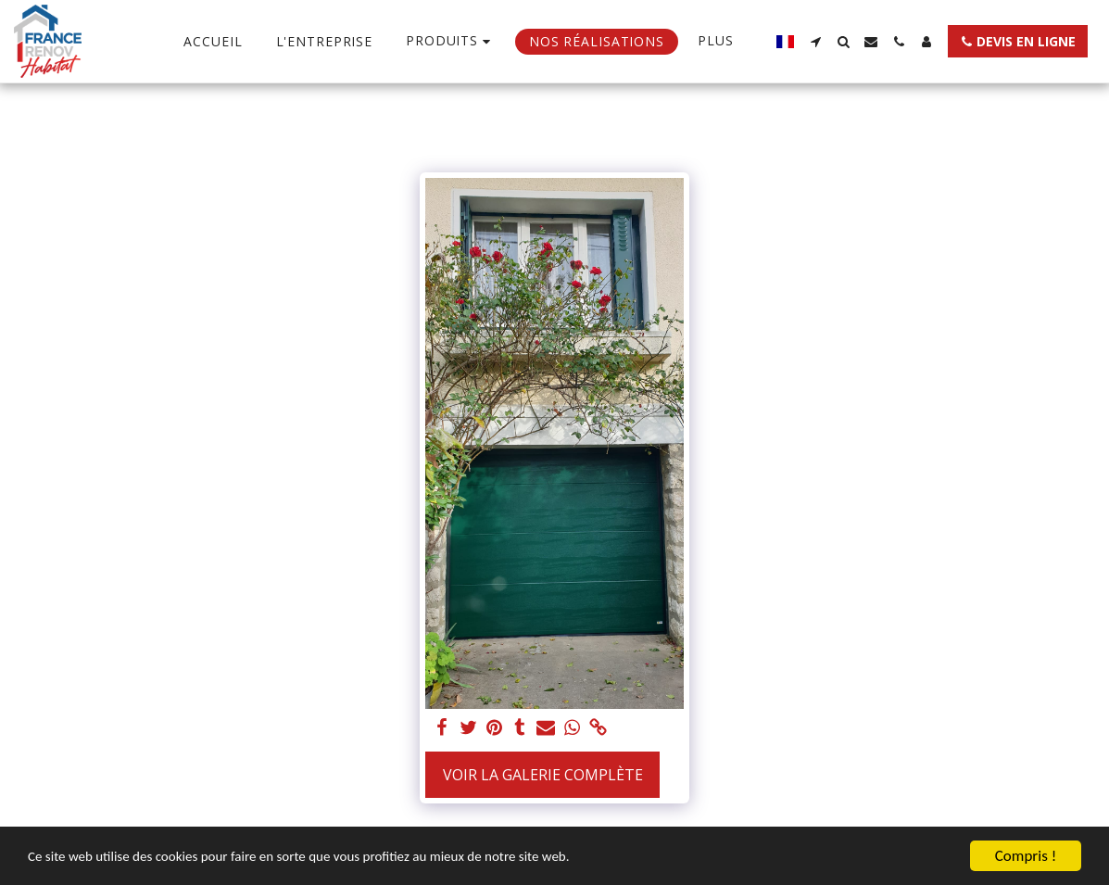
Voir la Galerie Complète (543, 775)
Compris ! (1025, 856)
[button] (815, 41)
